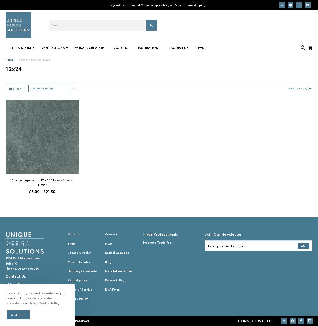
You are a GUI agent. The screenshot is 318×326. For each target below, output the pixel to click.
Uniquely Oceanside (82, 271)
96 (304, 88)
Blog (108, 262)
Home (9, 59)
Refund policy (78, 280)
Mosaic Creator (79, 262)
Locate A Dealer (79, 253)
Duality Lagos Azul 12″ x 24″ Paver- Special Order (42, 182)
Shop (71, 243)
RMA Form (112, 289)
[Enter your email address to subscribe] (259, 245)
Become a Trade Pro (156, 242)
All (310, 88)
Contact (111, 234)
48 (298, 88)
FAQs (109, 243)
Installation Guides (118, 271)
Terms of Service (80, 289)
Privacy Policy (78, 299)
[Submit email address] (303, 246)
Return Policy (114, 280)
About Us (74, 234)
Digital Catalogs (117, 253)
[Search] (151, 25)
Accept (18, 315)
